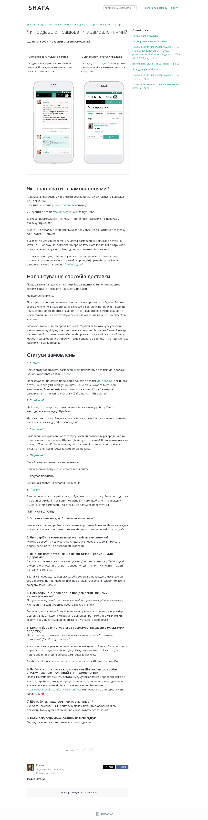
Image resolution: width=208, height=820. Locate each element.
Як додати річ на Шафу (145, 69)
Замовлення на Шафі (109, 24)
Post (109, 766)
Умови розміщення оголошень (149, 41)
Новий (35, 363)
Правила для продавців (145, 35)
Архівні (35, 489)
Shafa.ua (31, 24)
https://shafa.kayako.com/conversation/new (54, 689)
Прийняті (37, 400)
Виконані (36, 429)
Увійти (175, 7)
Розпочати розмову (155, 7)
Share (122, 767)
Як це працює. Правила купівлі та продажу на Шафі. (66, 24)
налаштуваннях (64, 205)
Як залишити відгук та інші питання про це (155, 63)
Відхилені (37, 455)
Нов (67, 374)
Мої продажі (100, 63)
